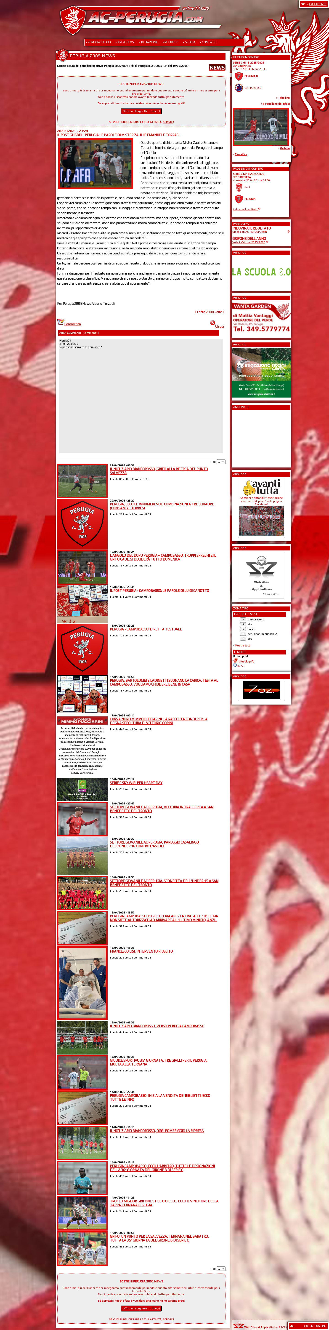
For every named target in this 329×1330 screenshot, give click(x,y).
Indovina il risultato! (245, 209)
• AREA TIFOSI (125, 42)
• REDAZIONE (148, 42)
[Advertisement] (246, 437)
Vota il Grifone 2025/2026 (248, 242)
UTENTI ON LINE (316, 1325)
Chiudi (217, 326)
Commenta (69, 324)
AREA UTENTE (317, 4)
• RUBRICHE (170, 42)
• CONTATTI (208, 42)
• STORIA (189, 42)
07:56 (240, 666)
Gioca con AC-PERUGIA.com (249, 231)
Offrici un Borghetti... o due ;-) (141, 111)
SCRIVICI (168, 122)
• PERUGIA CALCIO (98, 42)
